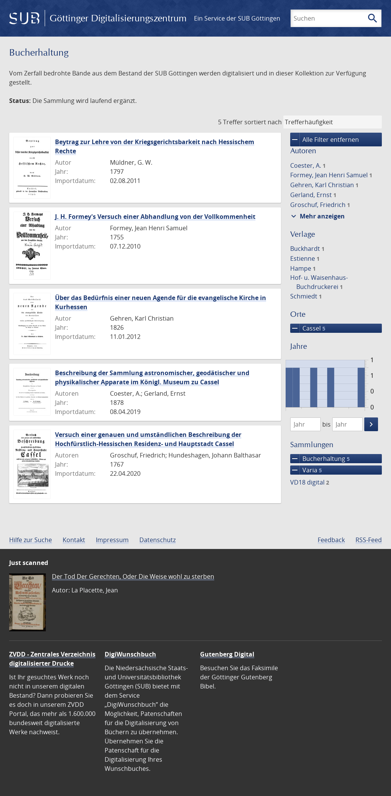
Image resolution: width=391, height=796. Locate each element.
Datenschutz (157, 540)
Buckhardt (307, 248)
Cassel (307, 328)
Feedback (331, 540)
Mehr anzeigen (317, 216)
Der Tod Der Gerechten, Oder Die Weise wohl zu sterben (133, 576)
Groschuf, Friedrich (320, 205)
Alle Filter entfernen (324, 139)
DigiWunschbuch (130, 654)
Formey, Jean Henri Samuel (331, 175)
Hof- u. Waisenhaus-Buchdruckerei (319, 282)
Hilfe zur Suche (30, 540)
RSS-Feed (368, 540)
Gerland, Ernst (313, 195)
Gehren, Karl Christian (324, 185)
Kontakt (74, 540)
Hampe (303, 268)
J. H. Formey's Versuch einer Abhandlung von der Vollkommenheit (155, 216)
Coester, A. (308, 165)
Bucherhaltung (320, 458)
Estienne (305, 258)
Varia (306, 470)
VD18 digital (309, 482)
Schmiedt (306, 296)
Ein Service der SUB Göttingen (237, 18)
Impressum (112, 540)
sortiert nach (263, 122)
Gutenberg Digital (227, 654)
